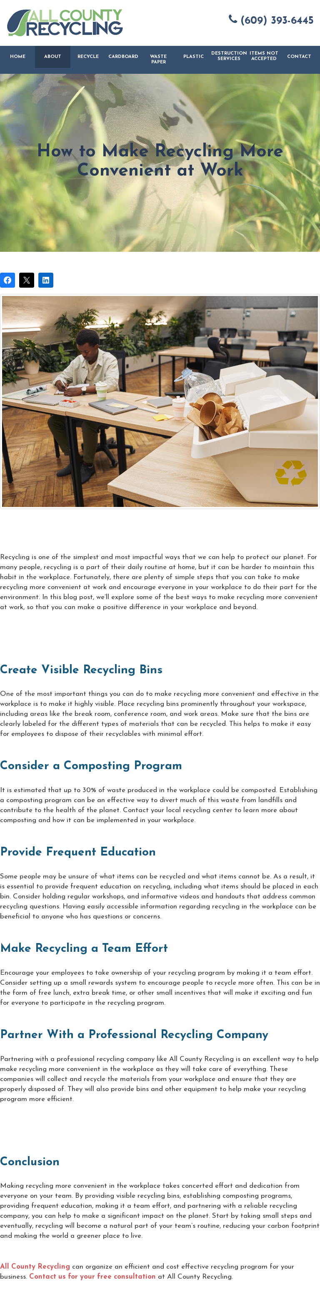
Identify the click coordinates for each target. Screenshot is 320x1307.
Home (17, 57)
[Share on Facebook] (7, 280)
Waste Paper (158, 60)
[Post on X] (26, 280)
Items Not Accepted (264, 56)
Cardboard (123, 57)
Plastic (193, 57)
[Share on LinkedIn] (45, 280)
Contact (299, 57)
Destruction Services (228, 56)
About (52, 57)
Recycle (88, 57)
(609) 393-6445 (271, 20)
